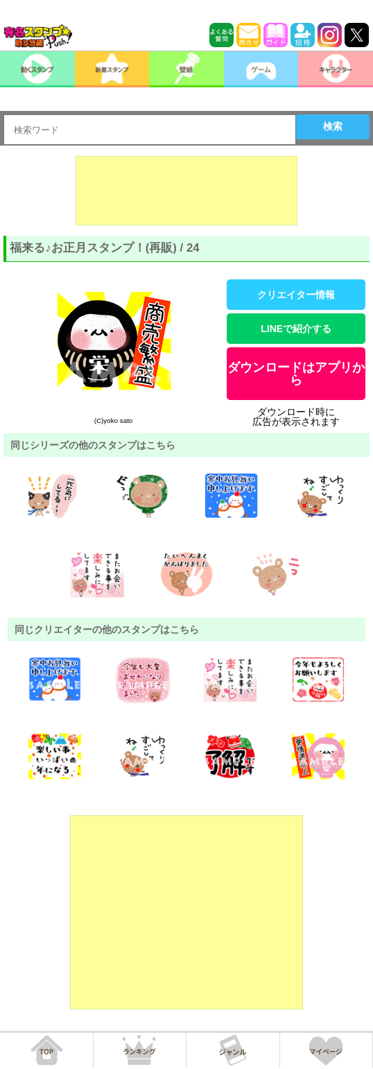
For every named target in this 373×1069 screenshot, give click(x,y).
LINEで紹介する (296, 328)
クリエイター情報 (296, 294)
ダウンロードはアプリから (296, 373)
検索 (332, 126)
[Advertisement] (186, 190)
